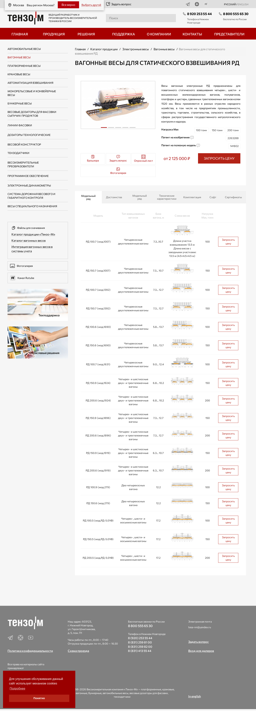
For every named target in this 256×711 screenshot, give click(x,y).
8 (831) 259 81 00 (140, 642)
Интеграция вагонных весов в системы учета (32, 249)
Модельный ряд (88, 197)
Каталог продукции (104, 49)
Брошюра (93, 158)
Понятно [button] (39, 698)
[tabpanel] (118, 105)
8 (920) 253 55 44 (140, 638)
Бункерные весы (20, 103)
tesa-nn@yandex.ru (199, 627)
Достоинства (114, 197)
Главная (80, 49)
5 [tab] (133, 129)
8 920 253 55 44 (199, 14)
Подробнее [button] (17, 688)
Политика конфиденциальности (30, 650)
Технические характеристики (166, 197)
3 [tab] (118, 129)
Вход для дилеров (201, 650)
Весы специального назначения (32, 206)
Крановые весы (19, 74)
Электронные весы (135, 49)
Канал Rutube (22, 278)
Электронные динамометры (29, 185)
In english (194, 696)
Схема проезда (78, 650)
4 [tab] (125, 129)
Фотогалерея (21, 266)
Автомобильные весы (24, 48)
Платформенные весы (24, 65)
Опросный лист (143, 158)
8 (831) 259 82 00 (140, 646)
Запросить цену (228, 241)
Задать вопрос (118, 4)
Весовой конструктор (24, 144)
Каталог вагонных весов (28, 240)
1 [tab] (104, 127)
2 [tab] (111, 129)
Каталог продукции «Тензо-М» (33, 234)
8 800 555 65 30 (235, 14)
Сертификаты (233, 197)
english (243, 4)
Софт (213, 197)
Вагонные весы (19, 57)
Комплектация (192, 197)
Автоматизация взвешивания (30, 82)
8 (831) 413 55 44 (139, 650)
